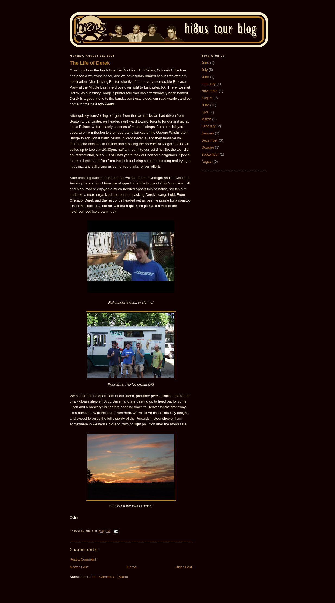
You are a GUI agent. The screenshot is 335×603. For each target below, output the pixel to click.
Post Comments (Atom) (109, 577)
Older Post (183, 567)
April (205, 112)
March (206, 119)
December (210, 140)
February (209, 84)
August (207, 98)
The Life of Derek (90, 63)
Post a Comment (83, 559)
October (208, 147)
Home (131, 567)
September (210, 154)
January (208, 133)
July (205, 70)
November (210, 91)
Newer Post (79, 567)
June (205, 63)
